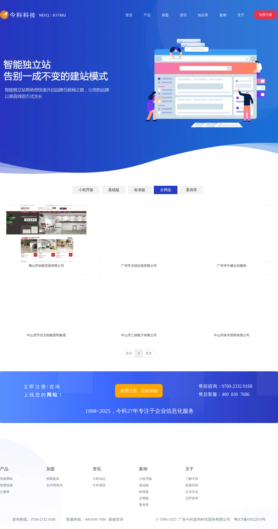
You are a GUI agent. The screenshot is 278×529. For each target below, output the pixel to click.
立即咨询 (191, 498)
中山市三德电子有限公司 (139, 335)
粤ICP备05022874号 (250, 519)
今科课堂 (99, 485)
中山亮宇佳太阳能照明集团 (46, 335)
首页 (129, 353)
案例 (143, 469)
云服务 (5, 492)
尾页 (148, 353)
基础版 (144, 485)
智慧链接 (6, 485)
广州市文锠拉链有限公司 (139, 265)
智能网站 (6, 479)
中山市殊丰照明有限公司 (232, 335)
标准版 (144, 492)
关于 (189, 469)
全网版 (144, 498)
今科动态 (99, 479)
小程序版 (145, 479)
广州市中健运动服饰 (231, 265)
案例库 (144, 505)
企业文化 (191, 492)
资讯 (97, 469)
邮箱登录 (116, 519)
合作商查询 (54, 485)
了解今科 (191, 479)
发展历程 (191, 485)
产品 (4, 469)
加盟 (50, 469)
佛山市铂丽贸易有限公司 (46, 265)
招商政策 (52, 479)
